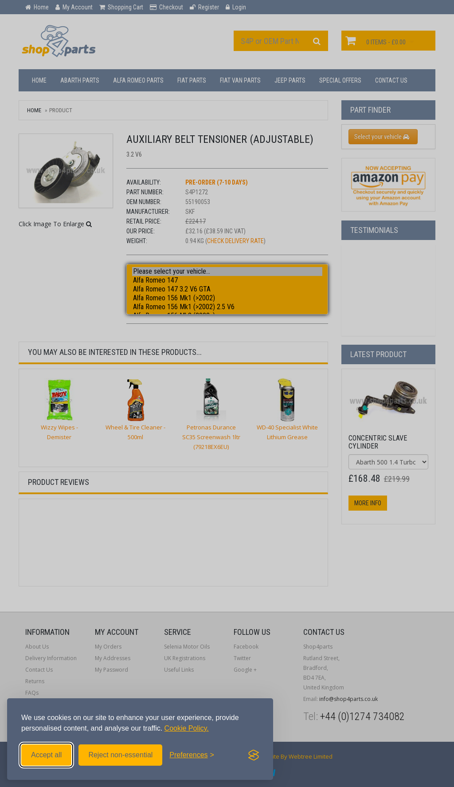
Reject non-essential (120, 755)
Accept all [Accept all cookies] (46, 755)
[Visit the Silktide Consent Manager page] (253, 755)
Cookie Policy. (186, 728)
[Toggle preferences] (191, 755)
